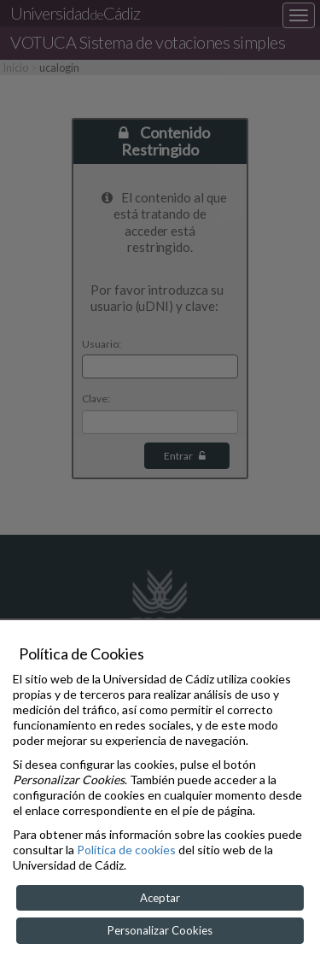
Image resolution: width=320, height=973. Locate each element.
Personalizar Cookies (160, 930)
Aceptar (160, 898)
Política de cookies (126, 849)
